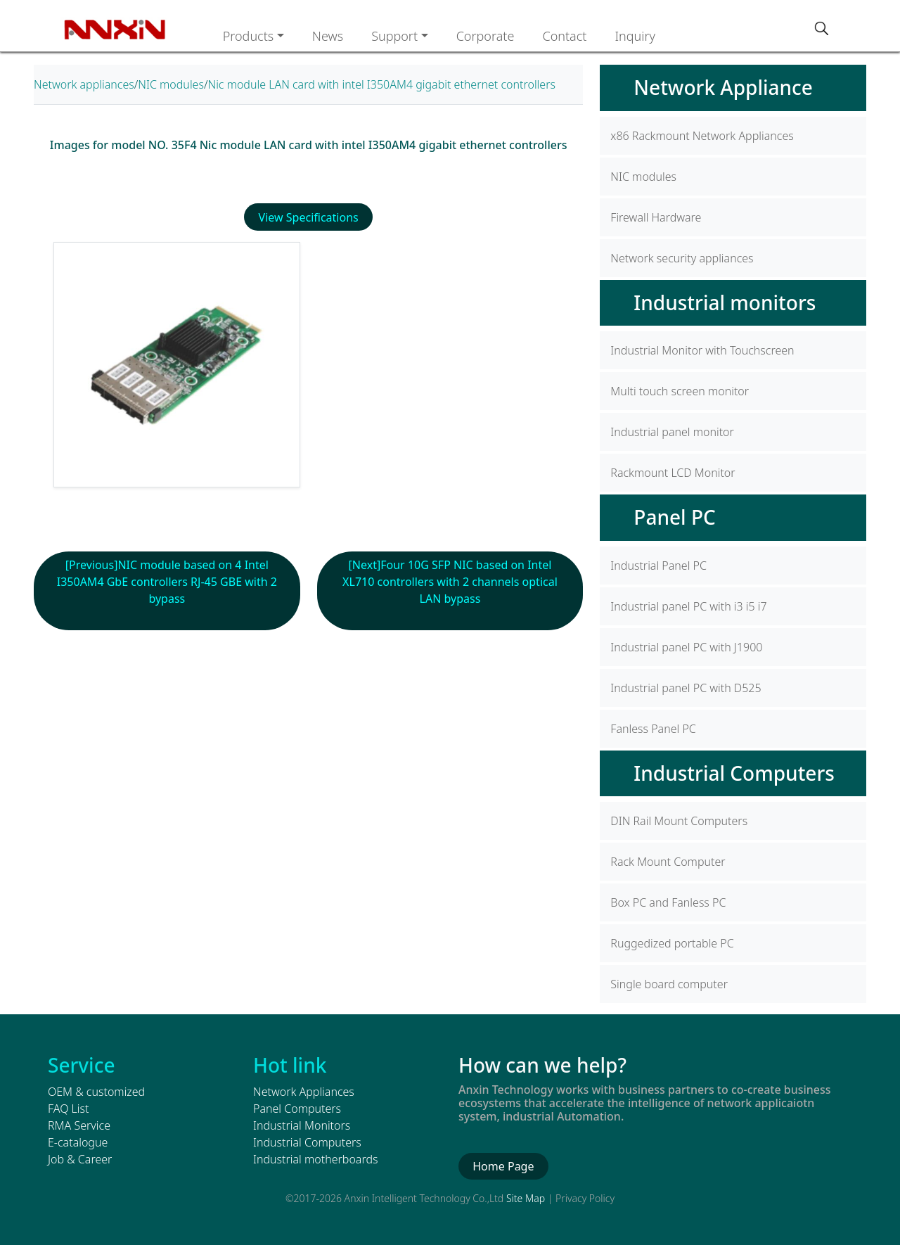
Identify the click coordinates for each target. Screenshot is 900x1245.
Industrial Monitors (301, 1125)
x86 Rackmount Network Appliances (701, 135)
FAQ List (68, 1108)
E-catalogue (78, 1142)
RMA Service (79, 1125)
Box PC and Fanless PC (668, 902)
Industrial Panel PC (658, 565)
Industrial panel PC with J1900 (686, 647)
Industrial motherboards (315, 1159)
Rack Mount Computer (667, 861)
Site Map (525, 1198)
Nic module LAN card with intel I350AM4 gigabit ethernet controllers (381, 84)
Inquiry (635, 35)
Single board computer (669, 984)
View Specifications (309, 217)
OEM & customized (96, 1091)
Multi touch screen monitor (679, 391)
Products (248, 35)
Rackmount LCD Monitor (672, 472)
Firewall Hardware (655, 217)
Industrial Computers (734, 773)
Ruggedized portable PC (671, 943)
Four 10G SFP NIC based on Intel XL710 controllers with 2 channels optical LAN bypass (458, 581)
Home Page (503, 1166)
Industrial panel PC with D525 (685, 688)
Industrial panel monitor (672, 432)
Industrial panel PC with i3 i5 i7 (688, 606)
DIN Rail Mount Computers (678, 821)
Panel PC (674, 517)
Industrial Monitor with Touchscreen (702, 350)
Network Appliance (723, 87)
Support (394, 35)
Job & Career (80, 1159)
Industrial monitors (725, 302)
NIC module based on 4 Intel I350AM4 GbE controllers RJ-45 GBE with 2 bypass (167, 581)
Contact (564, 35)
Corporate (485, 35)
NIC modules (171, 84)
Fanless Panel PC (652, 728)
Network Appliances (303, 1091)
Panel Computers (297, 1108)
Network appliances (84, 84)
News (327, 35)
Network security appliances (681, 258)
